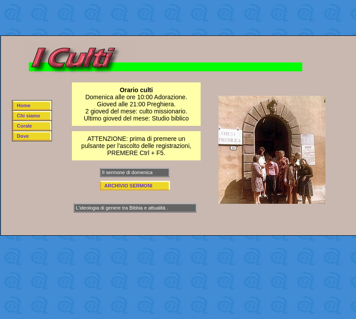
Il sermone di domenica (127, 172)
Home (24, 105)
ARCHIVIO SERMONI (128, 185)
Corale (24, 125)
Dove (23, 136)
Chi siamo (28, 115)
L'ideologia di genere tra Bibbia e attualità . (122, 207)
